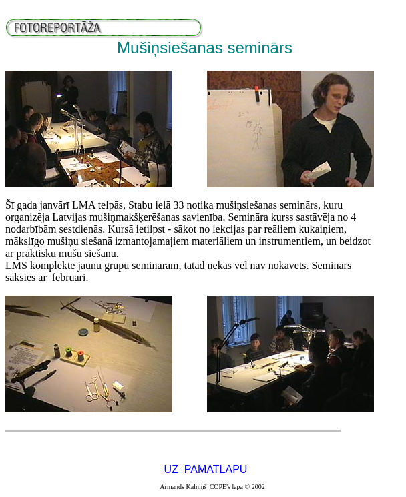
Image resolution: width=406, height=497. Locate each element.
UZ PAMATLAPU (206, 469)
